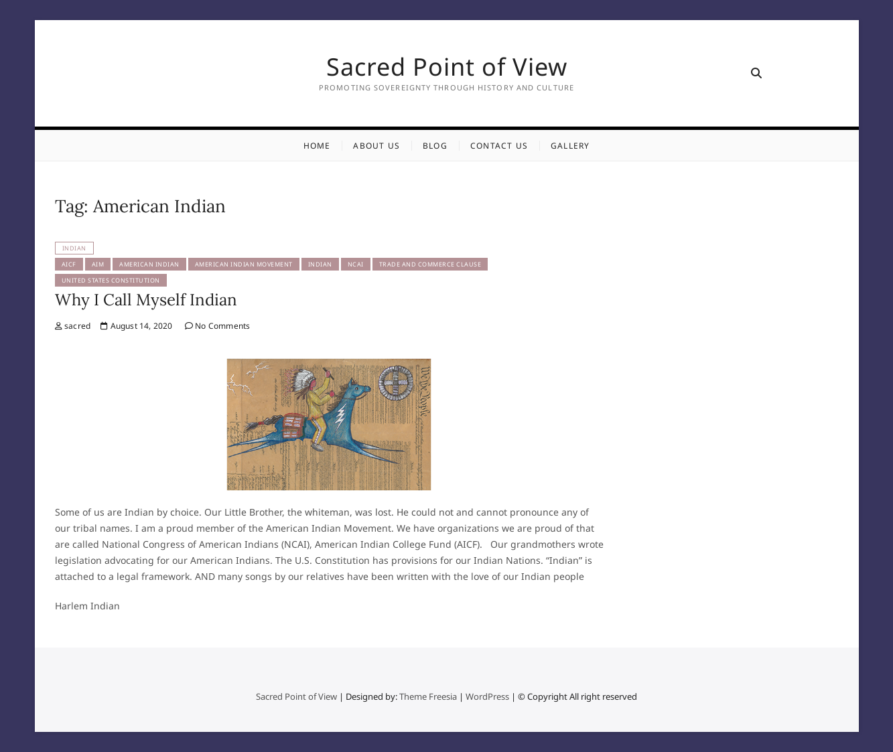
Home (317, 145)
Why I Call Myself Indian (146, 299)
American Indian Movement (244, 264)
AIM (98, 264)
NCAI (356, 264)
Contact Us (499, 145)
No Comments (218, 325)
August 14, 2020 (136, 325)
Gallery (570, 145)
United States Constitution (111, 280)
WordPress (487, 696)
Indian (74, 248)
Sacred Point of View (446, 67)
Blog (435, 145)
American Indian (149, 264)
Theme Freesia (428, 696)
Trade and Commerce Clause (430, 264)
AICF (69, 264)
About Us (376, 145)
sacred (73, 325)
